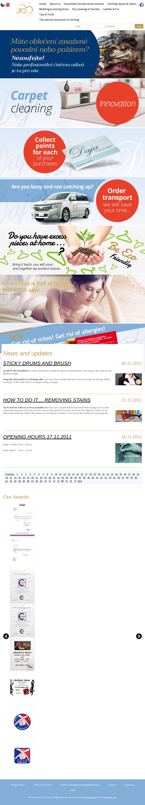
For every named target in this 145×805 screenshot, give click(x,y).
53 (106, 477)
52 (101, 477)
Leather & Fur (111, 9)
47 (80, 477)
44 (67, 477)
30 (6, 477)
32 (15, 477)
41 (54, 477)
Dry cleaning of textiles (86, 9)
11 (60, 474)
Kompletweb (90, 797)
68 (37, 481)
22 (108, 474)
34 (24, 477)
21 (103, 474)
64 (19, 481)
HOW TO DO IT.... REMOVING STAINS (47, 400)
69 (41, 481)
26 (125, 474)
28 (133, 474)
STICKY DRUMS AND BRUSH (37, 363)
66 (28, 481)
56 (118, 477)
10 (56, 474)
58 (127, 477)
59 (131, 477)
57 (123, 477)
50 (93, 477)
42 (58, 477)
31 (11, 477)
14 (73, 474)
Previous (9, 474)
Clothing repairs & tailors (122, 4)
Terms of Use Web (43, 784)
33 (19, 477)
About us (55, 4)
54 (110, 477)
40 (50, 477)
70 (45, 481)
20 (99, 474)
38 (41, 477)
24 (116, 474)
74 (62, 481)
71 (50, 481)
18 (90, 474)
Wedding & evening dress (54, 9)
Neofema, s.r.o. (110, 797)
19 (95, 474)
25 (120, 474)
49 (88, 477)
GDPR (72, 790)
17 (86, 474)
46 (75, 477)
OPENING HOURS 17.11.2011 (37, 436)
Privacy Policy (18, 784)
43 (62, 477)
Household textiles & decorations (84, 4)
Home (42, 4)
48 (84, 477)
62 (11, 481)
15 (77, 474)
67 (32, 481)
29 (138, 474)
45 (71, 477)
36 (32, 477)
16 (82, 474)
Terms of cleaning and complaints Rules (80, 784)
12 (64, 474)
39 (45, 477)
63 (15, 481)
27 (129, 474)
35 (28, 477)
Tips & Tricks (46, 14)
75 (66, 481)
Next (80, 481)
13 (69, 474)
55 (114, 477)
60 (136, 477)
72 (54, 481)
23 (112, 474)
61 (6, 481)
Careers (112, 784)
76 (71, 481)
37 (37, 477)
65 (24, 481)
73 (58, 481)
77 (75, 481)
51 (97, 477)
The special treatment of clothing (59, 20)
